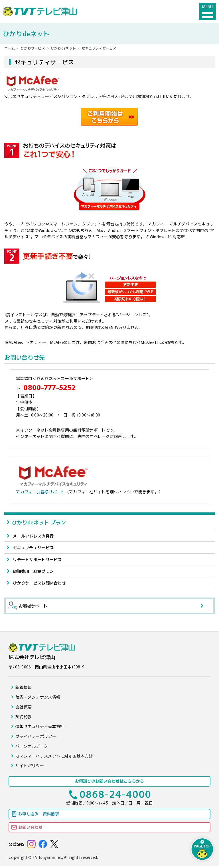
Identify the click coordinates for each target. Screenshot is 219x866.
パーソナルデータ (31, 746)
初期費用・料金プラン (33, 571)
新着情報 (23, 687)
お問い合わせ (30, 827)
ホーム (9, 48)
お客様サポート (28, 606)
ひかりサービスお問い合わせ (39, 583)
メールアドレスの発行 (33, 536)
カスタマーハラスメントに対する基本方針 (54, 756)
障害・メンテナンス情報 (37, 697)
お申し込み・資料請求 (38, 813)
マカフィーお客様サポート (40, 491)
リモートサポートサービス (37, 559)
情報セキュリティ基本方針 (39, 726)
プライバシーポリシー (35, 736)
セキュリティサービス (33, 547)
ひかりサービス (33, 48)
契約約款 (23, 716)
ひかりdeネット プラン (39, 522)
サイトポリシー (29, 765)
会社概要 (23, 707)
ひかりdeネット (63, 48)
